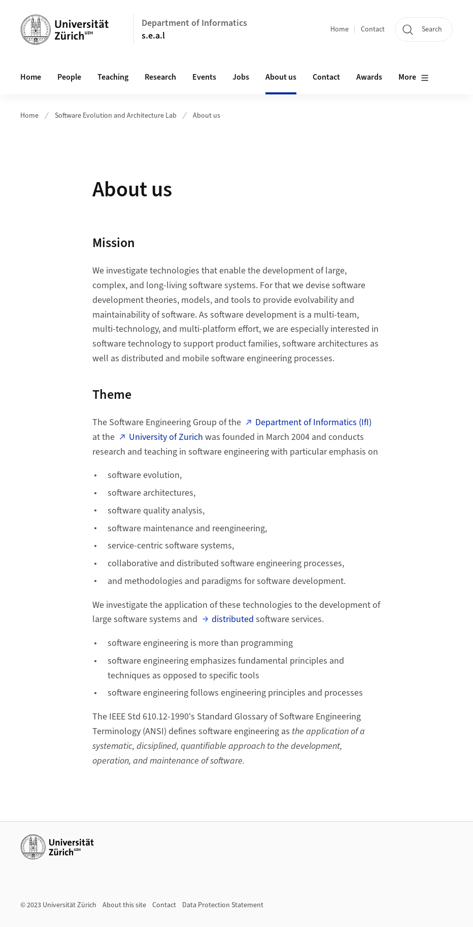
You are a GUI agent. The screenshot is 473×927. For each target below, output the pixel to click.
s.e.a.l (153, 35)
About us (280, 77)
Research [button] (160, 77)
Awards (369, 77)
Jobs (240, 77)
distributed (233, 619)
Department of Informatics (194, 23)
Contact (373, 29)
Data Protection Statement (222, 905)
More (413, 77)
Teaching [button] (112, 77)
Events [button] (204, 77)
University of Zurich (166, 437)
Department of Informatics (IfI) (313, 422)
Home (339, 29)
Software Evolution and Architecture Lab (116, 116)
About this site (124, 905)
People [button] (69, 77)
